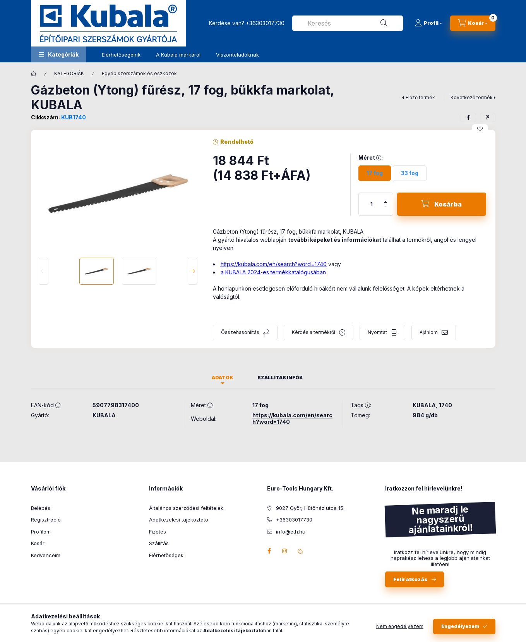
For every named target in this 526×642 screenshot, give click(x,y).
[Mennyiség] (371, 204)
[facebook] (468, 117)
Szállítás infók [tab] (280, 377)
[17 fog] (374, 173)
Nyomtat (377, 332)
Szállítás (159, 543)
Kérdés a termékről (313, 332)
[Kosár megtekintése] (472, 23)
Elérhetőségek (166, 555)
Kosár (38, 543)
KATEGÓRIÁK (69, 73)
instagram (285, 551)
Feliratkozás (410, 579)
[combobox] (347, 23)
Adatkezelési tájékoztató (178, 519)
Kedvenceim (45, 555)
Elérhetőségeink (121, 55)
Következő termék (472, 97)
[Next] (192, 271)
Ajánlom (429, 332)
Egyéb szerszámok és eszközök (139, 73)
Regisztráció (46, 519)
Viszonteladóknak (237, 55)
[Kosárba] (441, 204)
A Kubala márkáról (178, 55)
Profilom (41, 531)
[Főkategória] (33, 73)
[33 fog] (410, 173)
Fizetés (157, 531)
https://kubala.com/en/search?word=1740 (274, 264)
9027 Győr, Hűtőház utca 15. (310, 508)
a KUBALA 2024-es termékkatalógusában (273, 272)
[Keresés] (384, 23)
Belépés (40, 508)
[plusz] (385, 198)
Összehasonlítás (240, 332)
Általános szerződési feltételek (186, 508)
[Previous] (43, 271)
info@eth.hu (290, 531)
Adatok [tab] (222, 377)
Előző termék (420, 97)
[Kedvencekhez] (480, 129)
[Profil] (428, 23)
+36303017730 (265, 23)
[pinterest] (487, 117)
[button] (58, 54)
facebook (269, 551)
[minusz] (385, 209)
